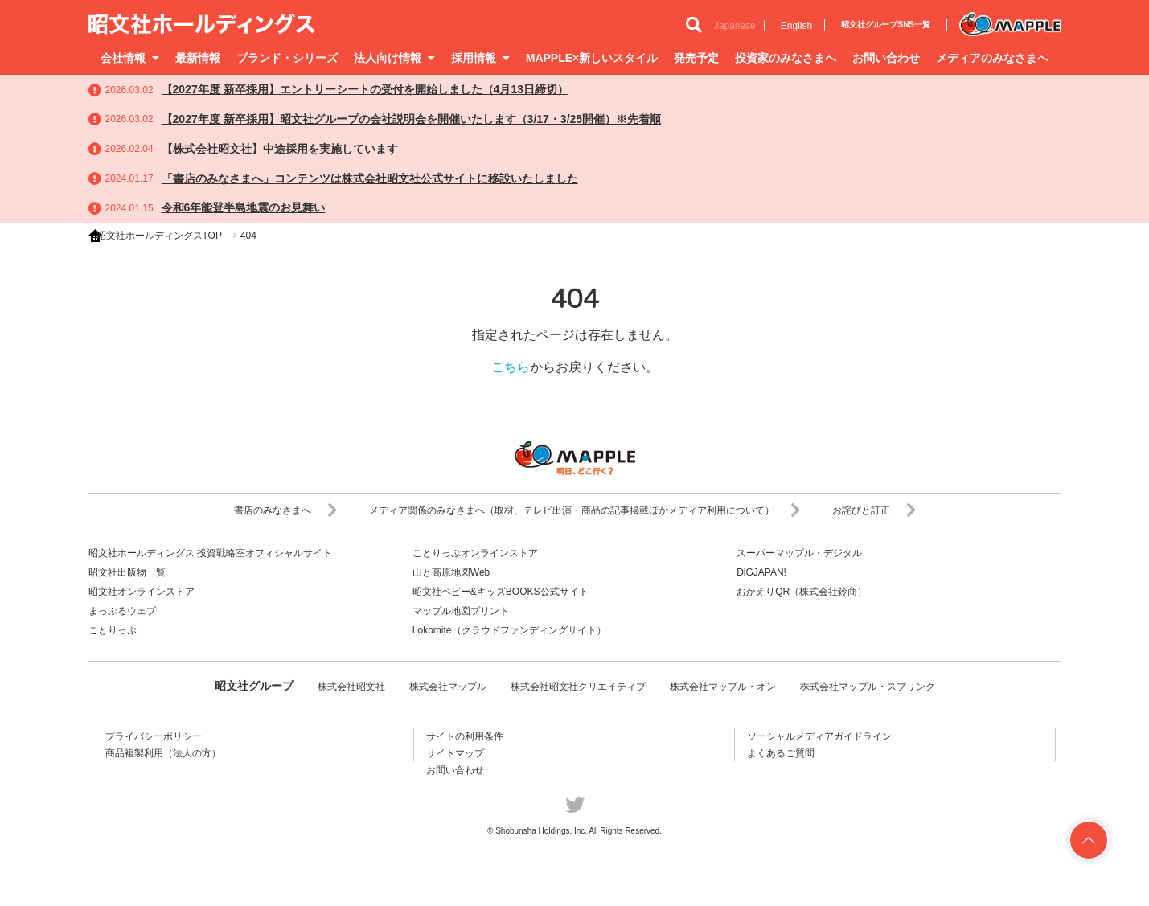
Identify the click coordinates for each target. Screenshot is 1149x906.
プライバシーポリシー (153, 736)
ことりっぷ (112, 630)
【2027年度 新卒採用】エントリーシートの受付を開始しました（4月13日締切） (365, 89)
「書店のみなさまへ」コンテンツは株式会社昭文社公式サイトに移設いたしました (370, 178)
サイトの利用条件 (464, 736)
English (796, 25)
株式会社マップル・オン (723, 686)
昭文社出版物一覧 (127, 572)
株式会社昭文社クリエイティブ (578, 686)
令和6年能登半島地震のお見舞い (244, 207)
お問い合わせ (886, 57)
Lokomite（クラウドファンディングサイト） (509, 630)
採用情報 (480, 57)
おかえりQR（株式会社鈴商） (802, 591)
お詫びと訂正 (874, 510)
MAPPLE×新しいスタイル (592, 57)
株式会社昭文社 (351, 686)
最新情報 (197, 57)
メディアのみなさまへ (992, 57)
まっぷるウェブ (122, 611)
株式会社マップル (447, 686)
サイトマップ (455, 753)
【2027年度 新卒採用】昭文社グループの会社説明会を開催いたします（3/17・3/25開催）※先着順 (412, 119)
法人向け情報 (394, 57)
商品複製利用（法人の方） (163, 753)
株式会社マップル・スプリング (867, 686)
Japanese (735, 25)
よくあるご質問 (781, 753)
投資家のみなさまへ (785, 57)
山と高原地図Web (451, 572)
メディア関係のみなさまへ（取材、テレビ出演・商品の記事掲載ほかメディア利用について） (584, 510)
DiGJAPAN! (761, 572)
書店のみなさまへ (285, 510)
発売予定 (696, 57)
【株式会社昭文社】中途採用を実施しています (280, 148)
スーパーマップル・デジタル (799, 553)
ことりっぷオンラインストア (475, 553)
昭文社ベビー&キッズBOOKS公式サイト (500, 591)
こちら (510, 367)
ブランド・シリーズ (287, 57)
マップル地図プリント (460, 611)
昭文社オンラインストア (141, 591)
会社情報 (130, 57)
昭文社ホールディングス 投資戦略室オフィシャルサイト (210, 553)
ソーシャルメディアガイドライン (819, 736)
